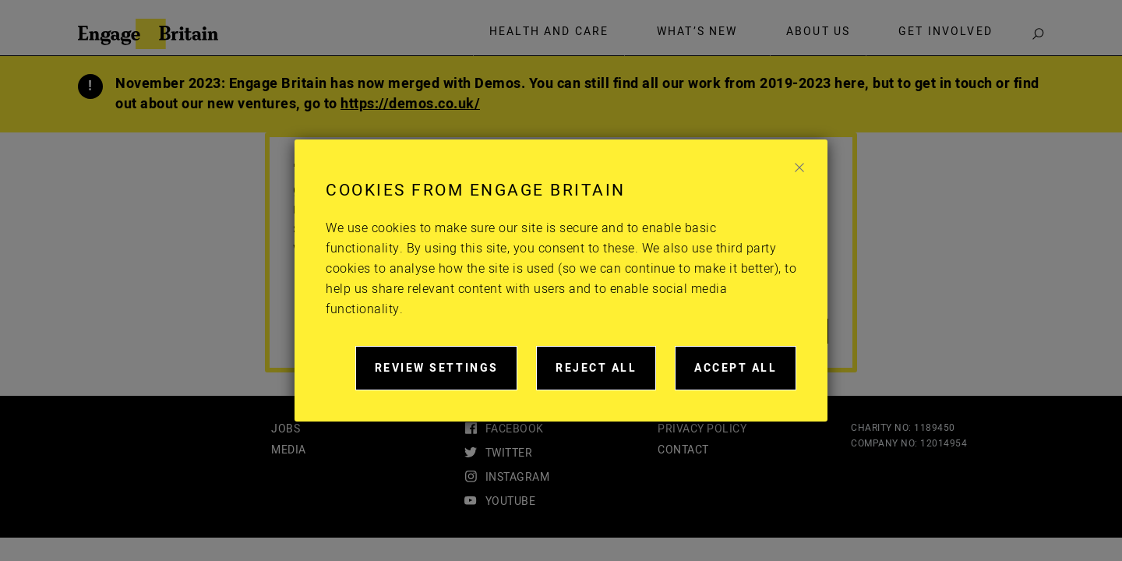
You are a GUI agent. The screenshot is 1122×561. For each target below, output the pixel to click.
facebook (514, 429)
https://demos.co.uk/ (410, 104)
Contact (683, 450)
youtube (510, 501)
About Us (818, 32)
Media (288, 450)
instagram (517, 477)
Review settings (446, 375)
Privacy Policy (702, 429)
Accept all (745, 375)
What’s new (697, 32)
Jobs (285, 429)
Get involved (945, 32)
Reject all (606, 375)
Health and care (549, 32)
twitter (509, 453)
